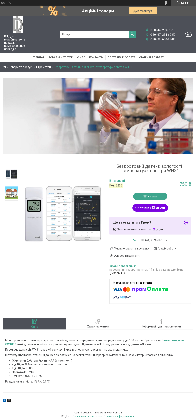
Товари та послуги (21, 67)
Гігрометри (43, 67)
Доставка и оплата (121, 57)
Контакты (96, 57)
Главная (38, 57)
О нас (81, 57)
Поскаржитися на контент (87, 416)
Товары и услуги (61, 57)
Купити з (152, 208)
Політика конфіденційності (119, 416)
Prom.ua (117, 412)
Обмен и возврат (151, 57)
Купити (152, 196)
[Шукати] (132, 34)
